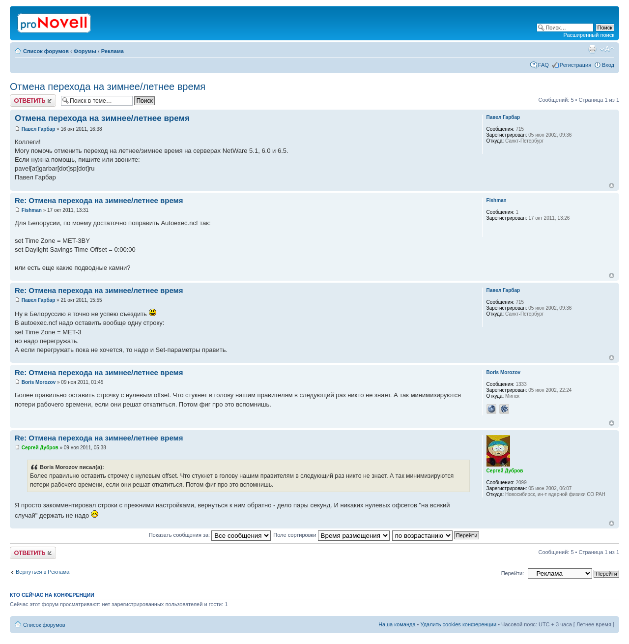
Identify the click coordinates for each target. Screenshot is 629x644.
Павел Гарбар (39, 129)
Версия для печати (592, 49)
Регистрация (575, 65)
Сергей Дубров (40, 447)
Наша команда (396, 624)
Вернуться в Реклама (42, 572)
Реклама (112, 51)
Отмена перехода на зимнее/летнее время (107, 86)
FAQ (543, 65)
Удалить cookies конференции (459, 624)
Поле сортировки (331, 535)
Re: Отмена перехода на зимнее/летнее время (99, 200)
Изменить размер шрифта (607, 49)
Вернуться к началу (611, 185)
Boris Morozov (39, 382)
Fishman (32, 210)
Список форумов (46, 51)
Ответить (33, 100)
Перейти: (512, 573)
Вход (608, 65)
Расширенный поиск (588, 35)
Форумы (85, 51)
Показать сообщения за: (210, 535)
